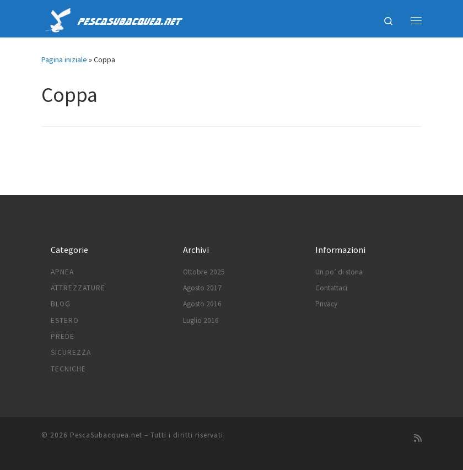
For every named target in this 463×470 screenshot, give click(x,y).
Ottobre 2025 (204, 272)
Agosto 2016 (202, 304)
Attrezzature (78, 288)
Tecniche (68, 369)
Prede (62, 336)
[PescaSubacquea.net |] (57, 18)
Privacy (326, 304)
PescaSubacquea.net (106, 435)
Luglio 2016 (201, 320)
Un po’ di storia (339, 272)
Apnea (62, 272)
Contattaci (331, 288)
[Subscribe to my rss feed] (418, 438)
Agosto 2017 (202, 288)
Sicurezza (71, 352)
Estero (65, 320)
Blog (61, 304)
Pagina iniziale (64, 59)
